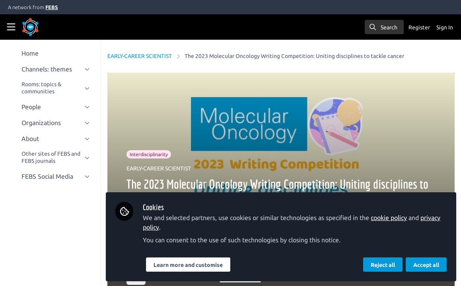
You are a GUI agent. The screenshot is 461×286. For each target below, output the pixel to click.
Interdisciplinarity (149, 154)
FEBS (51, 7)
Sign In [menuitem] (444, 27)
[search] (384, 27)
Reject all (383, 265)
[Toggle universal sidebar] (11, 27)
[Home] (41, 27)
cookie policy (390, 217)
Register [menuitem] (419, 27)
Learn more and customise (189, 265)
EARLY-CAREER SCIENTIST (140, 56)
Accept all (426, 265)
